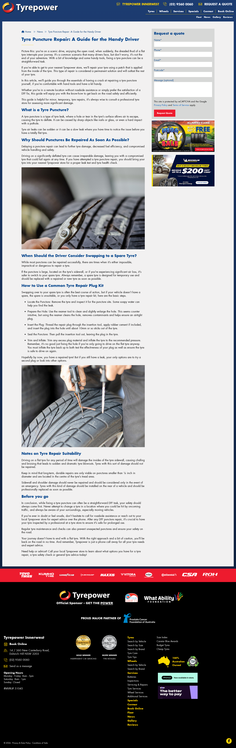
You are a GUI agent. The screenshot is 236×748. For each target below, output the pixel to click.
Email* (157, 60)
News (207, 17)
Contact (208, 11)
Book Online (226, 11)
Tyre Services (134, 688)
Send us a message (20, 666)
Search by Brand (136, 649)
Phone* (157, 50)
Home (26, 31)
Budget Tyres (163, 645)
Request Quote (164, 113)
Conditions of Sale (40, 743)
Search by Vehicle (136, 641)
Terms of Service (181, 105)
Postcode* (159, 70)
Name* (158, 40)
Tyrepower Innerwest (137, 4)
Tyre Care (132, 653)
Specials (193, 11)
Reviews (228, 17)
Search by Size (135, 645)
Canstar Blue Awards (167, 641)
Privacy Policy (160, 105)
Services (178, 11)
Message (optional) (164, 80)
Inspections (133, 680)
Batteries (131, 676)
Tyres (151, 11)
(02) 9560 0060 (181, 4)
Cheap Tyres (163, 649)
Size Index (162, 637)
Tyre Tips (132, 657)
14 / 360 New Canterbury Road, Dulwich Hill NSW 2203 (29, 652)
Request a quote (215, 4)
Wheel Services (135, 692)
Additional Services (137, 696)
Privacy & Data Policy (21, 743)
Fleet (199, 17)
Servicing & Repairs (137, 684)
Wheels (164, 11)
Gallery (217, 17)
